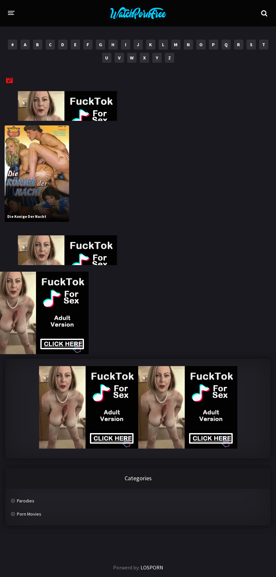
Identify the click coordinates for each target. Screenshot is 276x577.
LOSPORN (151, 567)
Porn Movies (29, 514)
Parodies (25, 501)
